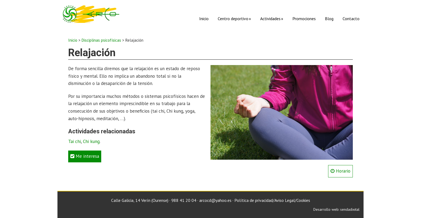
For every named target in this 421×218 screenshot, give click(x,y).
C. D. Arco (91, 14)
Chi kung (91, 141)
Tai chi (74, 141)
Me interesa (84, 156)
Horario (340, 171)
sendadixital (350, 209)
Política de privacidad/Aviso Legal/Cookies (272, 200)
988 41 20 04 (183, 200)
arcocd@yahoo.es (215, 200)
